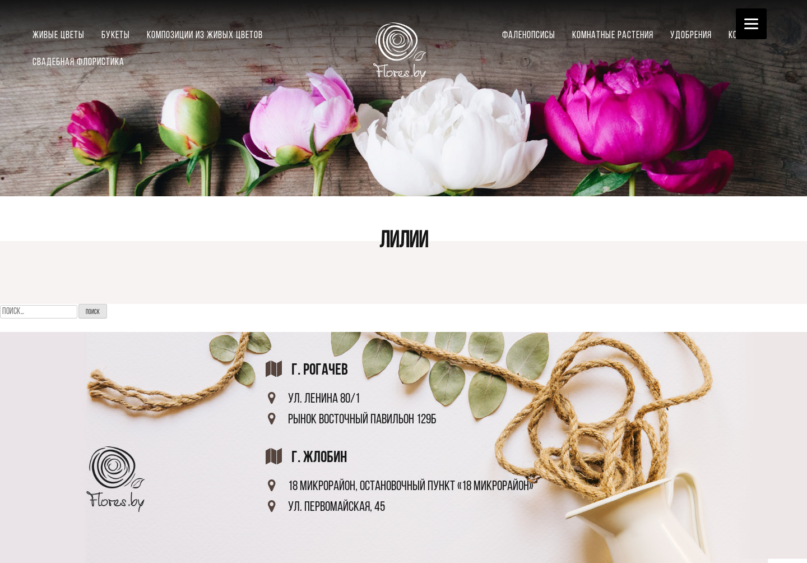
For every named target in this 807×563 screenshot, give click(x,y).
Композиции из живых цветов (205, 35)
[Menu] (751, 23)
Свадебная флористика (78, 62)
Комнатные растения (612, 35)
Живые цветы (59, 35)
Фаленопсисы (528, 35)
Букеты (115, 35)
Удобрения (691, 35)
